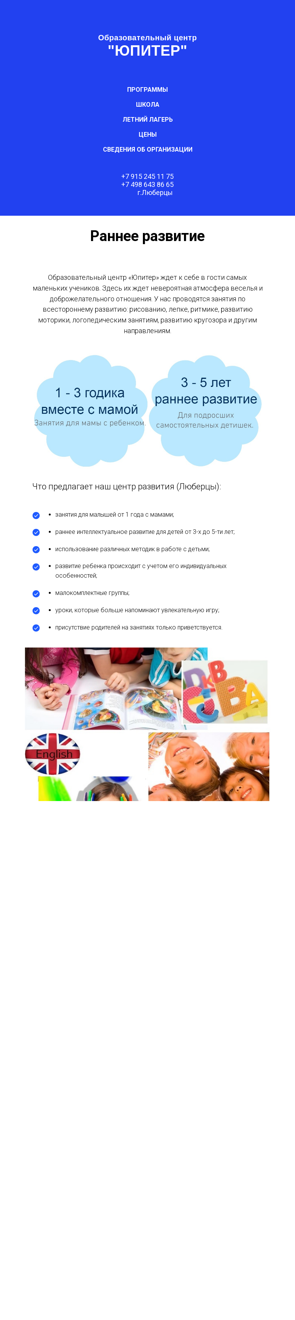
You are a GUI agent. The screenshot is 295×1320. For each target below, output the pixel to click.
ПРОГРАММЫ (147, 89)
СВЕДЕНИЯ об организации (147, 149)
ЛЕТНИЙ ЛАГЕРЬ (148, 119)
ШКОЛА (147, 104)
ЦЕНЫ (148, 134)
